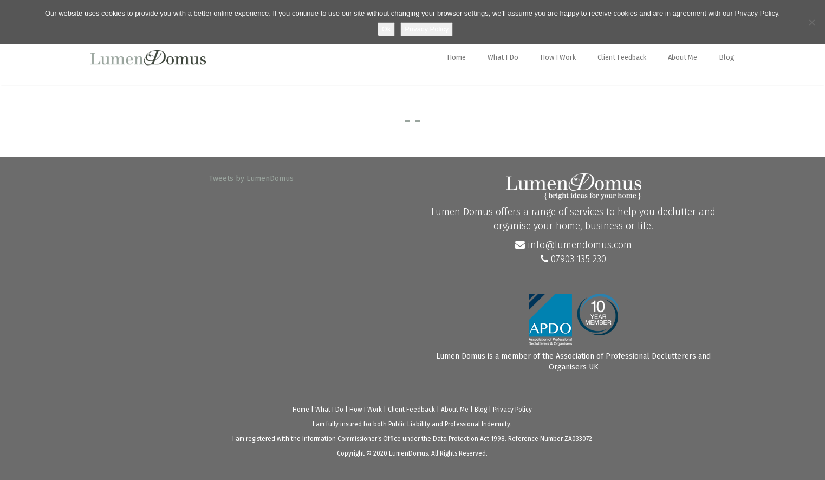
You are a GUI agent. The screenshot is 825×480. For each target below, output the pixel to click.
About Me (682, 57)
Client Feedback (621, 57)
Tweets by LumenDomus (251, 178)
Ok (386, 29)
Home (456, 57)
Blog (727, 57)
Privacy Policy (512, 409)
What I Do (503, 57)
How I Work (558, 57)
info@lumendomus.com (573, 245)
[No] (811, 22)
